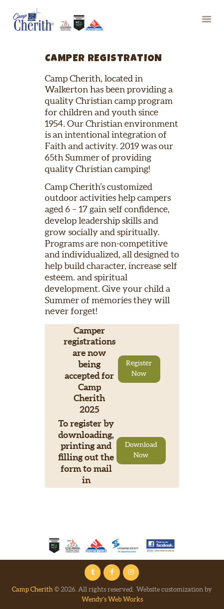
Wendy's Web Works (112, 599)
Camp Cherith (32, 589)
